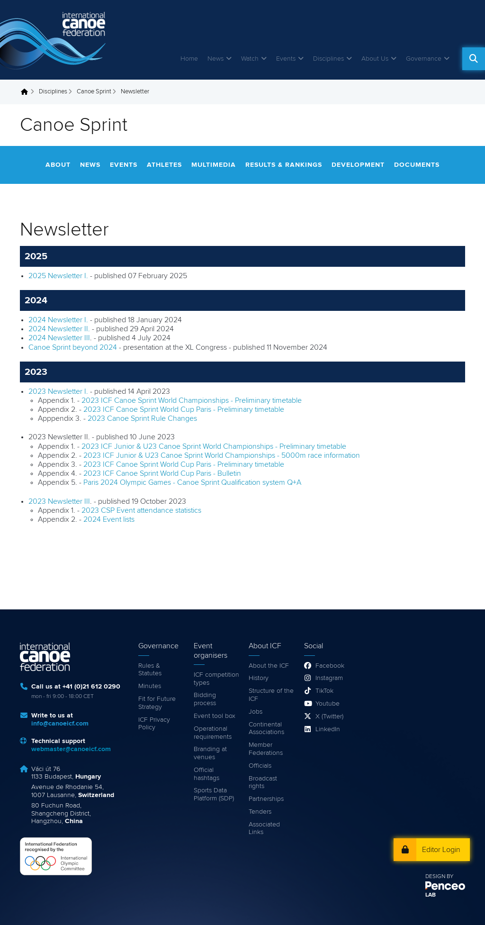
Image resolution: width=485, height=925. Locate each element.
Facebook (329, 665)
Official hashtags (206, 774)
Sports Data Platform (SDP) (214, 794)
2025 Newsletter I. (58, 276)
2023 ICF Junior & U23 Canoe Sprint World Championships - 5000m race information (221, 455)
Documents (417, 165)
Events (286, 58)
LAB (430, 895)
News (215, 58)
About (58, 165)
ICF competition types (216, 678)
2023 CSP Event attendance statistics (141, 510)
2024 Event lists (109, 519)
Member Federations (266, 749)
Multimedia (213, 165)
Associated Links (264, 828)
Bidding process (205, 699)
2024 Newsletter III (59, 338)
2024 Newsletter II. (59, 329)
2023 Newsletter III (59, 501)
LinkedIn (327, 729)
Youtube (327, 703)
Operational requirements (213, 732)
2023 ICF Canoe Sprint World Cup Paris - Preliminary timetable (183, 409)
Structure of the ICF (271, 695)
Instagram (329, 678)
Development (358, 165)
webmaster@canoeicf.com (71, 749)
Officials (260, 765)
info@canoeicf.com (60, 723)
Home (189, 58)
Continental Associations (266, 728)
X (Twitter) (329, 716)
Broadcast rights (263, 782)
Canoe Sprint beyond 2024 (72, 347)
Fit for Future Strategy (157, 703)
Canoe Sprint (94, 92)
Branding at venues (210, 753)
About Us (374, 58)
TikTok (324, 691)
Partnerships (266, 799)
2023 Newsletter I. (58, 391)
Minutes (149, 686)
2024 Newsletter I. (59, 320)
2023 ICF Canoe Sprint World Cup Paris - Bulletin (162, 473)
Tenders (260, 811)
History (259, 678)
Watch (250, 58)
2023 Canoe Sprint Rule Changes (142, 418)
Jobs (255, 711)
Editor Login (441, 849)
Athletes (164, 165)
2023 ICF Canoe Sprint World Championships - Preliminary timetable (191, 400)
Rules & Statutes (150, 669)
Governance (423, 58)
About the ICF (269, 665)
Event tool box (214, 716)
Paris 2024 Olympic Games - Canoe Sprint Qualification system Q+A (192, 482)
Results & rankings (283, 165)
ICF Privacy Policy (154, 723)
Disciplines (328, 58)
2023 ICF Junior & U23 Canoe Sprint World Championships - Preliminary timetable (213, 446)
